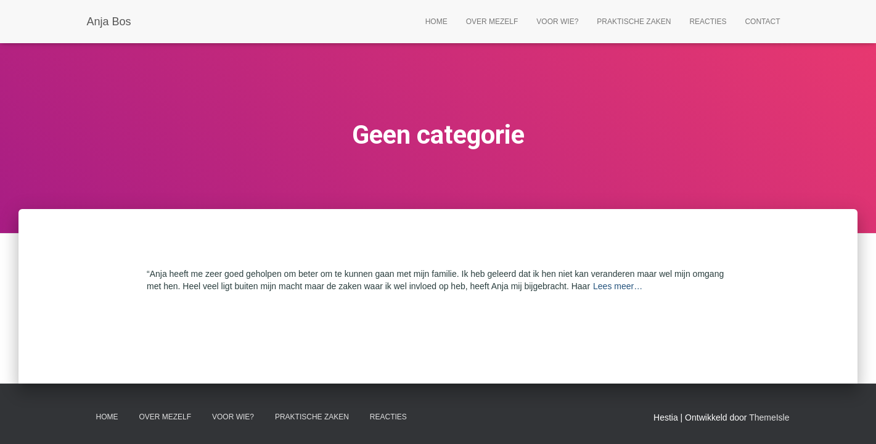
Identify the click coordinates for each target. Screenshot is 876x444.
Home (436, 21)
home (107, 417)
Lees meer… (617, 286)
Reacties (707, 21)
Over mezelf (492, 21)
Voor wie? (557, 21)
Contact (762, 21)
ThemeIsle (769, 417)
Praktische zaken (634, 21)
